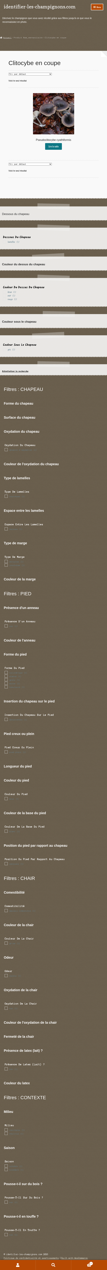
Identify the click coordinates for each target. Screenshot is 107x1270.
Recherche (53, 1265)
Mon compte (18, 1265)
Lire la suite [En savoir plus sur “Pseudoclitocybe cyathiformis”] (54, 146)
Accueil (7, 38)
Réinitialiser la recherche (15, 371)
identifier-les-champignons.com (40, 6)
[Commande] (30, 74)
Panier (82, 1263)
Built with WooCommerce (74, 1258)
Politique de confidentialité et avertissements (31, 1258)
